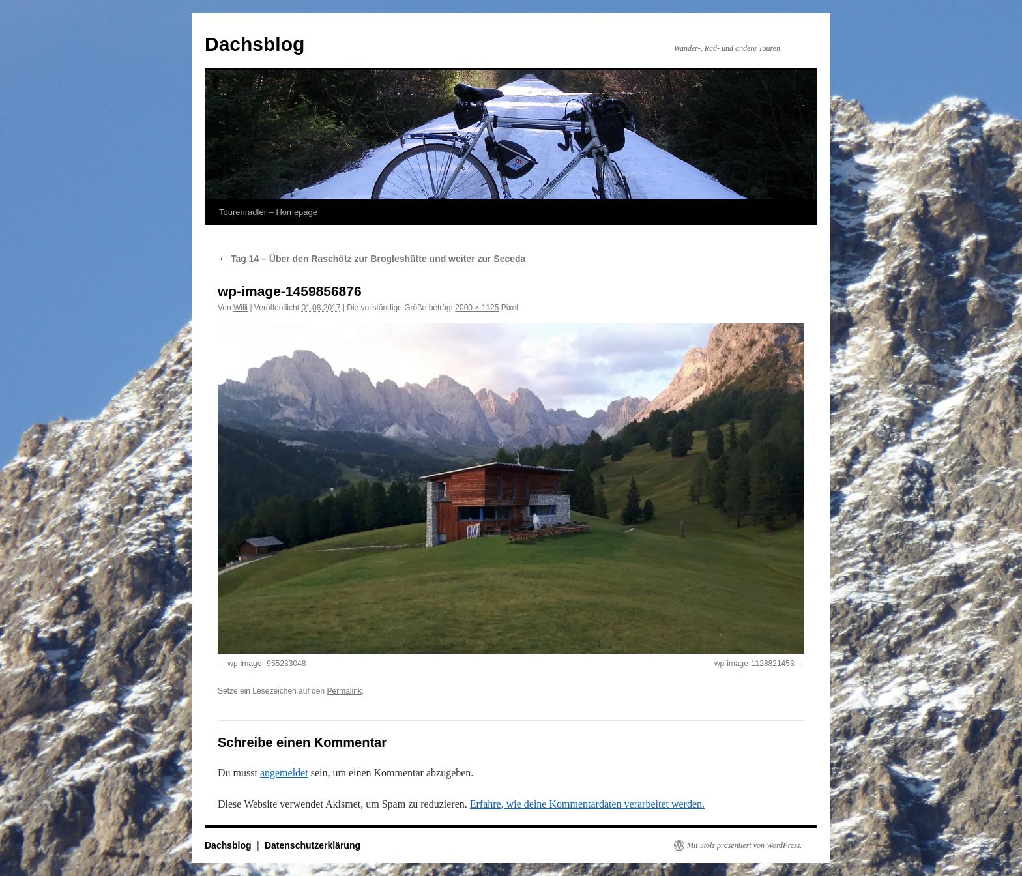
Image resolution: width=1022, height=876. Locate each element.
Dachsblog (254, 44)
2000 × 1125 (477, 307)
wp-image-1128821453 (754, 663)
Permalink (344, 690)
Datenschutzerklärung (312, 845)
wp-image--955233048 (266, 663)
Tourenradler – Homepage (268, 212)
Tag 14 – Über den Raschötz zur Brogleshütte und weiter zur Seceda (373, 259)
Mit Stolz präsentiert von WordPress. (744, 845)
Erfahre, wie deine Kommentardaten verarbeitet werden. (587, 804)
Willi (240, 307)
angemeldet (284, 772)
